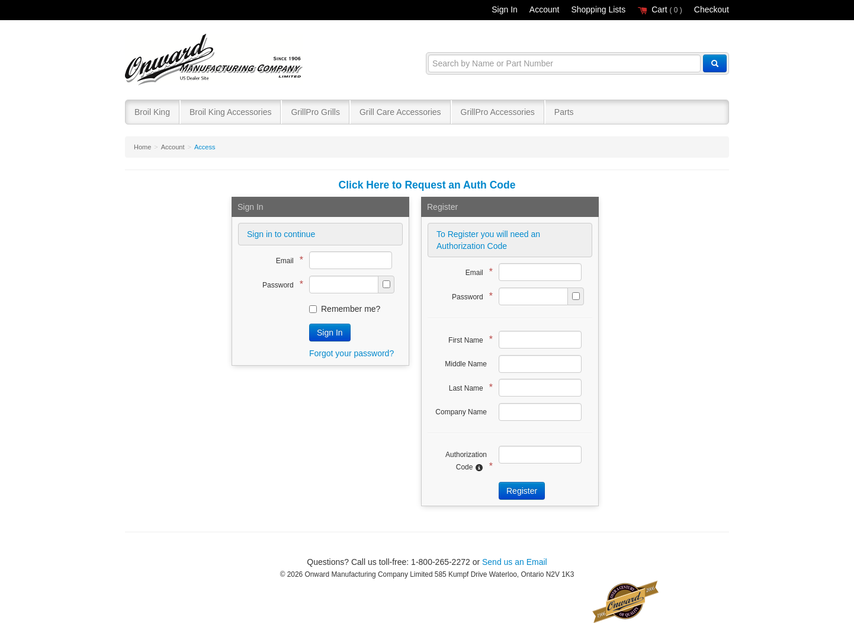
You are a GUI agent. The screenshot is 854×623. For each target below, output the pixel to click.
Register (521, 491)
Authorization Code (466, 461)
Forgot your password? (351, 353)
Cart (659, 9)
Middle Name (466, 364)
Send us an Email (514, 562)
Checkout (711, 9)
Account (544, 9)
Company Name (461, 412)
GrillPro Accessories (498, 112)
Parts (564, 112)
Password (279, 284)
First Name (467, 339)
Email (286, 260)
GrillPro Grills (315, 112)
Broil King (152, 112)
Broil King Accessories (231, 112)
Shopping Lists (598, 9)
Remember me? (344, 309)
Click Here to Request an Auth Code (427, 185)
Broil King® (215, 60)
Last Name (468, 387)
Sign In (505, 9)
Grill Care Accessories (400, 112)
